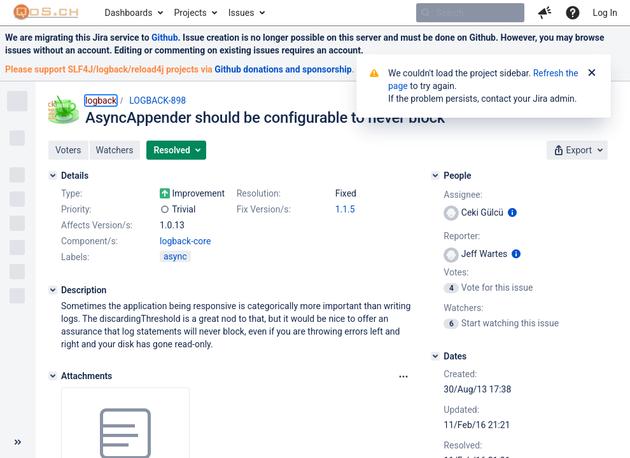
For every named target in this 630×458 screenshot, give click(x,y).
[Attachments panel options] (403, 376)
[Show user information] (512, 212)
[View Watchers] (452, 323)
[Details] (52, 175)
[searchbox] (470, 12)
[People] (435, 175)
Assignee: (463, 195)
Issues (241, 13)
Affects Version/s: (96, 225)
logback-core (185, 241)
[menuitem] (133, 12)
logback (100, 100)
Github (164, 37)
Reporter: (462, 236)
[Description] (52, 290)
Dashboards (129, 13)
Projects (190, 13)
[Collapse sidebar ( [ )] (17, 442)
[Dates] (435, 356)
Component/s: (89, 241)
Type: (71, 193)
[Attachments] (52, 375)
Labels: (75, 257)
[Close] (591, 73)
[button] (545, 12)
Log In (605, 13)
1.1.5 (345, 209)
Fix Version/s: (264, 209)
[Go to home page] (46, 12)
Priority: (76, 209)
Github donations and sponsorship (282, 69)
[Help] (573, 12)
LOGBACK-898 (157, 100)
